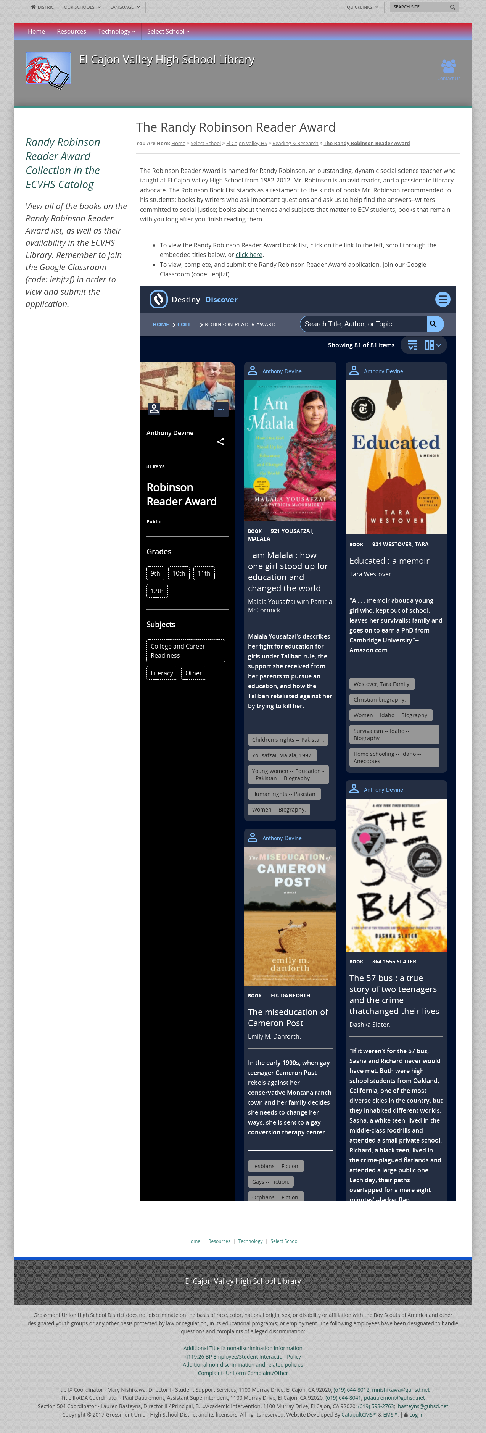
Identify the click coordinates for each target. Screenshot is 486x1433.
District (43, 7)
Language (126, 7)
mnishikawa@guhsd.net (401, 1389)
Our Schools (83, 7)
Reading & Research (295, 143)
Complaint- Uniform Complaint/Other (243, 1373)
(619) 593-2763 (376, 1406)
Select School (168, 31)
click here (249, 254)
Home (36, 31)
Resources (71, 31)
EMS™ (390, 1414)
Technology (116, 31)
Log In (416, 1414)
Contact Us (448, 70)
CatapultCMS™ (359, 1414)
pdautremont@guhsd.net (394, 1397)
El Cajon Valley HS (246, 143)
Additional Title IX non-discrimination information (243, 1348)
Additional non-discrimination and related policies (243, 1364)
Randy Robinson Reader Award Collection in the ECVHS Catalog (63, 163)
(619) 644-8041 (343, 1397)
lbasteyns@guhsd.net (422, 1406)
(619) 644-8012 (352, 1389)
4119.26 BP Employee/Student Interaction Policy (243, 1356)
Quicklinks (363, 7)
